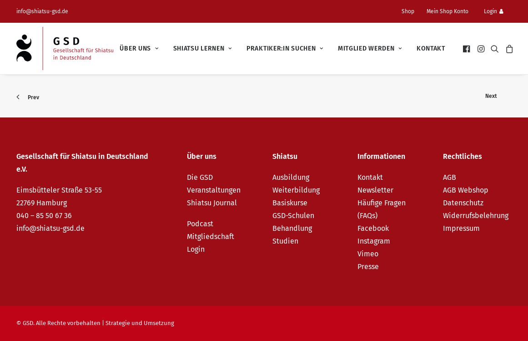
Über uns (139, 48)
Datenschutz (463, 202)
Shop (408, 11)
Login (493, 11)
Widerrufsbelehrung (475, 215)
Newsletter (375, 190)
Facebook (373, 228)
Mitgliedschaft (210, 236)
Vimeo (367, 253)
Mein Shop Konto (447, 11)
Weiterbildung (296, 190)
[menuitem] (412, 11)
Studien (285, 241)
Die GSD (200, 177)
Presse (368, 266)
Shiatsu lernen (202, 48)
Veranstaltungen (214, 190)
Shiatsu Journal (212, 202)
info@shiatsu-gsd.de (42, 11)
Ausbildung (290, 177)
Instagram (373, 241)
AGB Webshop (465, 190)
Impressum (461, 228)
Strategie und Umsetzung (140, 323)
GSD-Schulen (293, 215)
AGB (449, 177)
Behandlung (292, 228)
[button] (467, 48)
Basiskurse (289, 202)
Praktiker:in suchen (284, 48)
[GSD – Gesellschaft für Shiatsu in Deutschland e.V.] (64, 48)
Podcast (200, 223)
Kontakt (431, 48)
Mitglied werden (370, 48)
